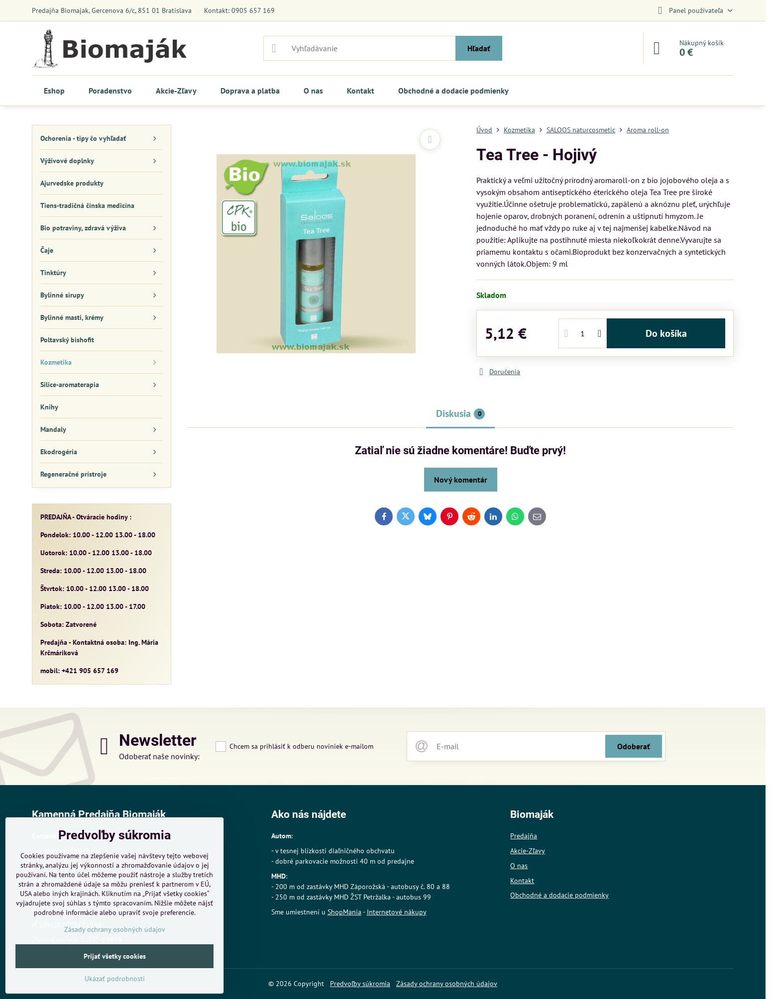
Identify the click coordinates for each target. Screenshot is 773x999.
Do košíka (666, 333)
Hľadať (478, 48)
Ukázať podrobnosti (115, 978)
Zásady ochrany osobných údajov (446, 983)
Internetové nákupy (397, 911)
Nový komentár (460, 480)
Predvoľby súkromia (360, 983)
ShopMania (344, 911)
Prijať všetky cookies (115, 956)
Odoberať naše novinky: (159, 756)
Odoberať (633, 746)
